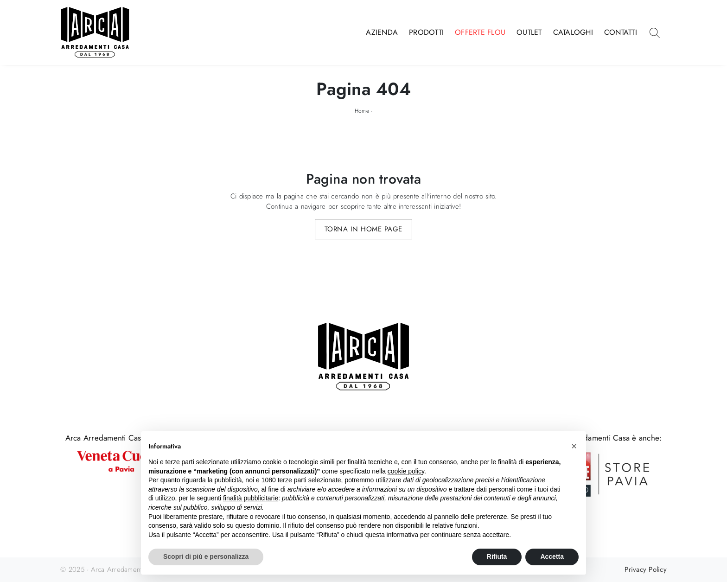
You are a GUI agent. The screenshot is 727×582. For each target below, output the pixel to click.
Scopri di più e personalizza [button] (206, 556)
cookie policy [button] (406, 471)
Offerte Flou (480, 32)
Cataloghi (573, 32)
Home (362, 111)
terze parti (292, 480)
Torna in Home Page (363, 229)
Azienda (382, 32)
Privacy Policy (646, 569)
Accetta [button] (552, 556)
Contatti (620, 32)
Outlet (529, 32)
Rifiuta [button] (497, 556)
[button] (574, 446)
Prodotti (426, 32)
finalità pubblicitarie (250, 498)
